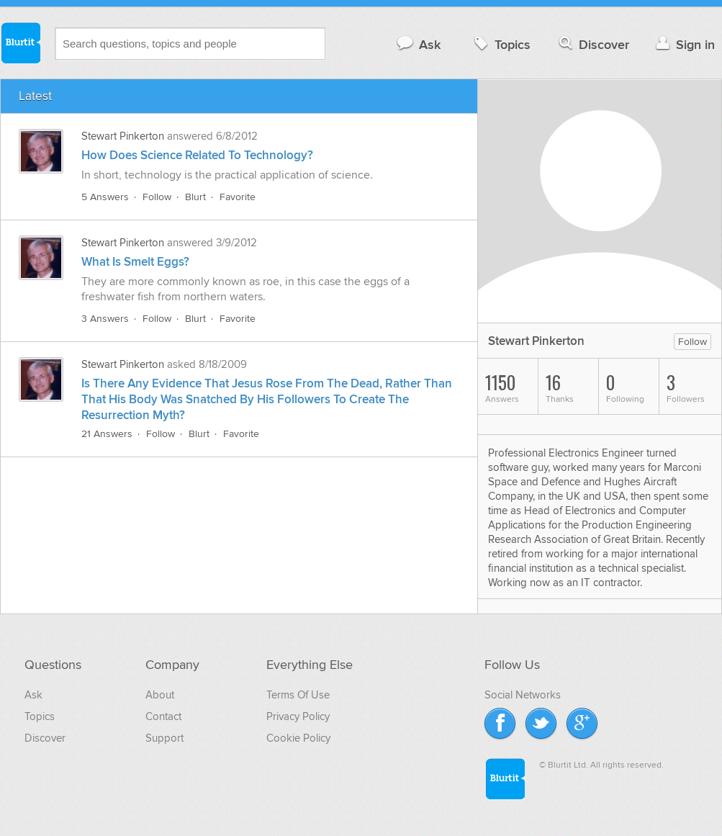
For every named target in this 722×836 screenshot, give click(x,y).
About (159, 694)
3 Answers (105, 319)
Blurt (195, 197)
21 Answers (106, 434)
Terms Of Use (298, 694)
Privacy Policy (298, 716)
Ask (418, 44)
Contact (163, 716)
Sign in (683, 44)
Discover (593, 44)
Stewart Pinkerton (124, 136)
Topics (501, 44)
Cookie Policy (298, 738)
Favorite (238, 197)
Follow (157, 197)
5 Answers (105, 197)
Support (164, 738)
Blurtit (20, 42)
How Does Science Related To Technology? (197, 155)
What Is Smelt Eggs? (135, 262)
